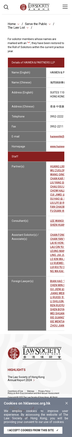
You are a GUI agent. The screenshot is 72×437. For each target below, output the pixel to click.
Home (12, 24)
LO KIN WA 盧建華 (61, 261)
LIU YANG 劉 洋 (59, 184)
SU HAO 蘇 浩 (58, 200)
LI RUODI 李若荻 (59, 299)
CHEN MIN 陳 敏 (59, 287)
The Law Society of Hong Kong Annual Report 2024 (26, 379)
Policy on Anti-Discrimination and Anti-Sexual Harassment (33, 393)
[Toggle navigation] (65, 7)
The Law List (16, 28)
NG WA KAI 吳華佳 (61, 273)
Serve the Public (36, 24)
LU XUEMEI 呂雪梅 (61, 265)
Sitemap (30, 391)
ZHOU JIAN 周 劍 (60, 327)
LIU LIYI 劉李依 (59, 204)
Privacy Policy (44, 391)
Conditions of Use (15, 391)
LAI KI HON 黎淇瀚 (61, 245)
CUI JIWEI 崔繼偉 (60, 196)
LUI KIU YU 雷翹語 (60, 269)
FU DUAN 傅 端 (59, 212)
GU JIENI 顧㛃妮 (60, 291)
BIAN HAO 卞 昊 (59, 283)
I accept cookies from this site (33, 430)
